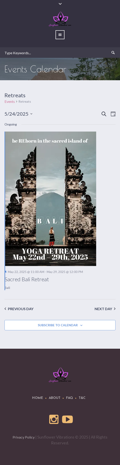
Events (9, 101)
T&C (82, 398)
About (54, 398)
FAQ (69, 398)
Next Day (105, 309)
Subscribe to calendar (58, 325)
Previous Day (18, 309)
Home (37, 398)
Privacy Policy (24, 437)
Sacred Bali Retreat (26, 279)
